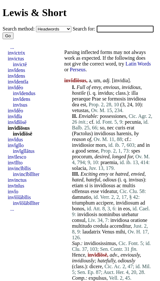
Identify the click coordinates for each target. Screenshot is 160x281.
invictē (20, 64)
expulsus (98, 278)
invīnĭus (16, 186)
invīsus (20, 105)
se (104, 98)
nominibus (109, 214)
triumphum (83, 203)
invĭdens (16, 70)
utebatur (129, 214)
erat (130, 127)
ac (119, 185)
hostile (79, 93)
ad (142, 203)
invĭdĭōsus (19, 128)
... (12, 47)
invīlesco (17, 157)
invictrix (16, 53)
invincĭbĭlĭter (26, 174)
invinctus (17, 180)
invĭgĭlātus (24, 151)
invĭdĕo (15, 87)
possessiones (113, 116)
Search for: (85, 28)
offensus (80, 191)
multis (128, 185)
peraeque (81, 98)
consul (78, 220)
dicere (95, 266)
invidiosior (83, 145)
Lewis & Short (35, 12)
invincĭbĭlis (19, 168)
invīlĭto (15, 162)
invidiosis (87, 214)
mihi (120, 231)
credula (100, 226)
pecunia (133, 122)
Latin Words (138, 63)
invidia (121, 80)
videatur (109, 191)
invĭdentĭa (18, 81)
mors (100, 145)
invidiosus (104, 133)
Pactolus (82, 133)
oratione (138, 220)
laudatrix (91, 231)
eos (126, 208)
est (83, 104)
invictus (16, 58)
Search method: (19, 28)
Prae (96, 98)
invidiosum (127, 203)
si (86, 185)
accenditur (120, 226)
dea (75, 104)
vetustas (80, 110)
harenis (124, 133)
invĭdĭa (15, 116)
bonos (78, 208)
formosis (117, 98)
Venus (108, 231)
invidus (105, 93)
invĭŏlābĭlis (19, 197)
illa (134, 93)
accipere (104, 203)
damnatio (81, 197)
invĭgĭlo (16, 145)
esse (95, 191)
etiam (78, 185)
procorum (82, 156)
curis (120, 127)
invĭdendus (24, 93)
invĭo (13, 191)
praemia (109, 162)
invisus (136, 179)
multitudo (82, 226)
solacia (79, 168)
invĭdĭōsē (17, 122)
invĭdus (15, 139)
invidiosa (136, 98)
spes (135, 151)
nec (110, 127)
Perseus (77, 69)
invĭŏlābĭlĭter (26, 203)
